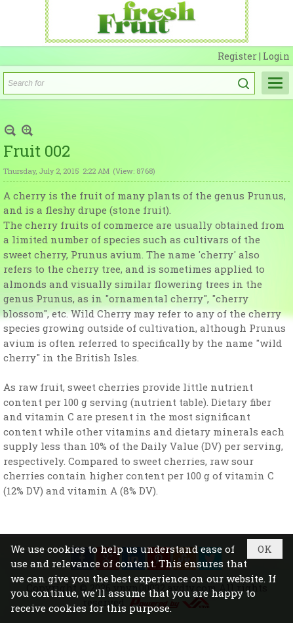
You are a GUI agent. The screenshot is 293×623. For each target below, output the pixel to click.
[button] (275, 83)
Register (238, 56)
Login (276, 56)
